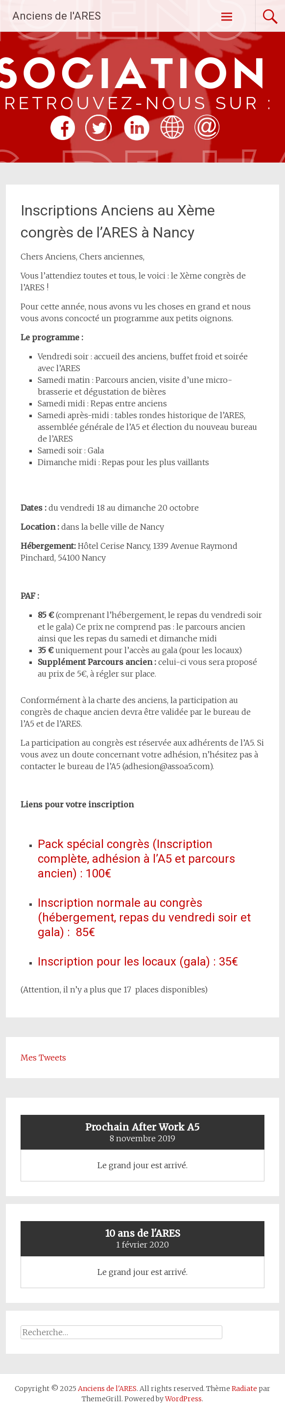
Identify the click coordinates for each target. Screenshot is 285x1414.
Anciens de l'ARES (56, 16)
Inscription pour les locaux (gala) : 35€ (138, 961)
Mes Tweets (43, 1057)
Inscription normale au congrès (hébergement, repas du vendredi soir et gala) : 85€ (144, 917)
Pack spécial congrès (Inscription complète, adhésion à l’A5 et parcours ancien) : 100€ (136, 858)
